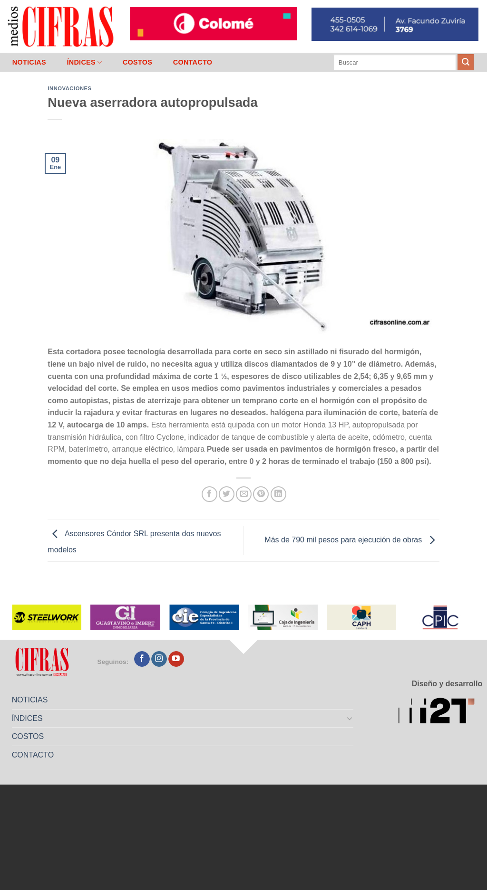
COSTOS (137, 62)
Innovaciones (69, 88)
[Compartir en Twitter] (226, 494)
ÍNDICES (84, 62)
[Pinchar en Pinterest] (261, 494)
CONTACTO (193, 62)
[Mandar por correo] (244, 494)
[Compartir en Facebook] (209, 494)
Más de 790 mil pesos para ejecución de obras (351, 540)
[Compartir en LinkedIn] (278, 494)
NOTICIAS (29, 62)
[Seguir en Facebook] (142, 659)
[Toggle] (350, 718)
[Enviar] (466, 62)
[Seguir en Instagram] (159, 659)
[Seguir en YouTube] (176, 659)
